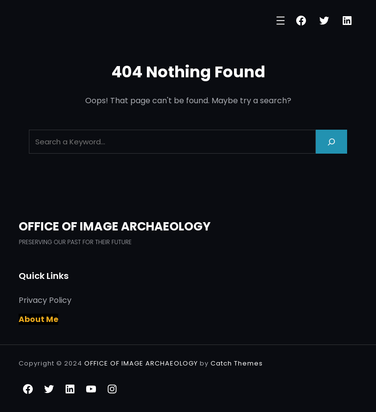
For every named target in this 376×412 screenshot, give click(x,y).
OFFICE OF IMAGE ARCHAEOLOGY (115, 226)
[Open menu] (280, 20)
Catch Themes (237, 363)
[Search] (331, 142)
